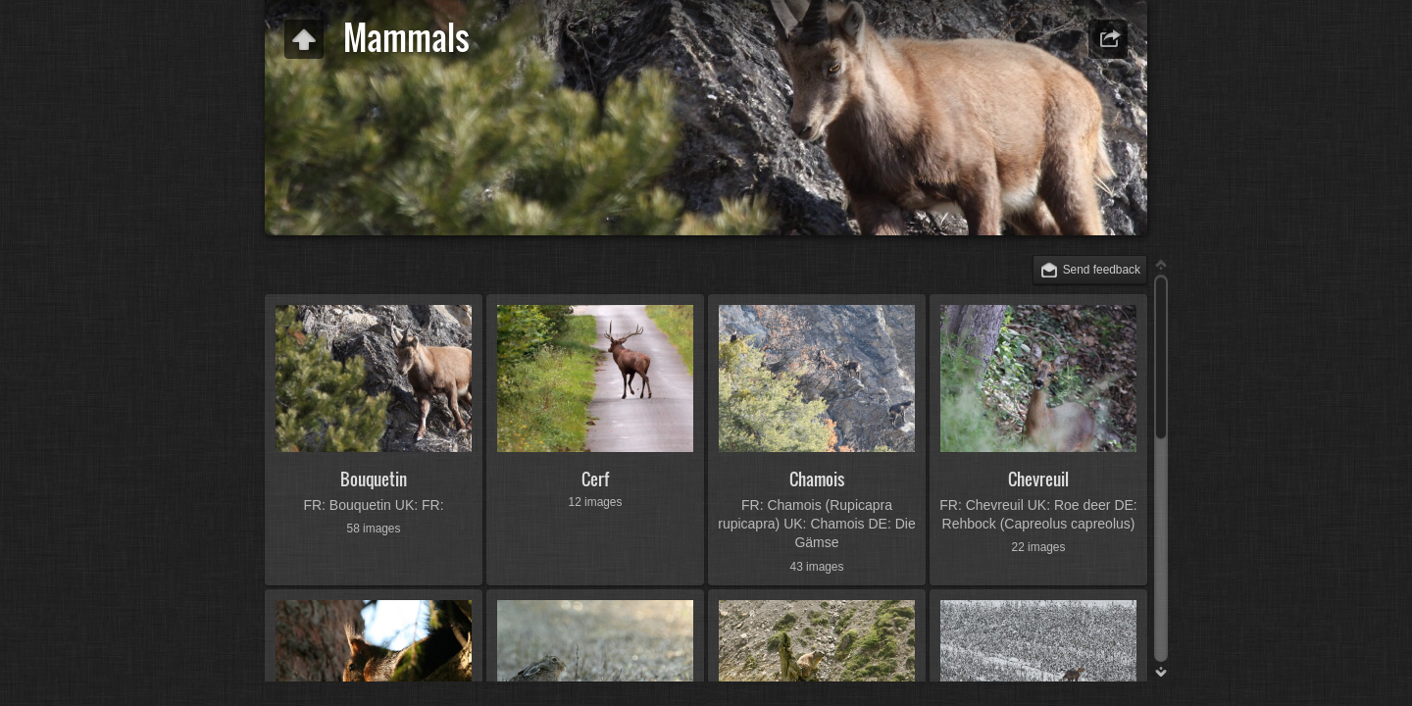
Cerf (595, 479)
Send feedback (1101, 270)
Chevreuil (1038, 479)
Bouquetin (373, 479)
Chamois (816, 479)
